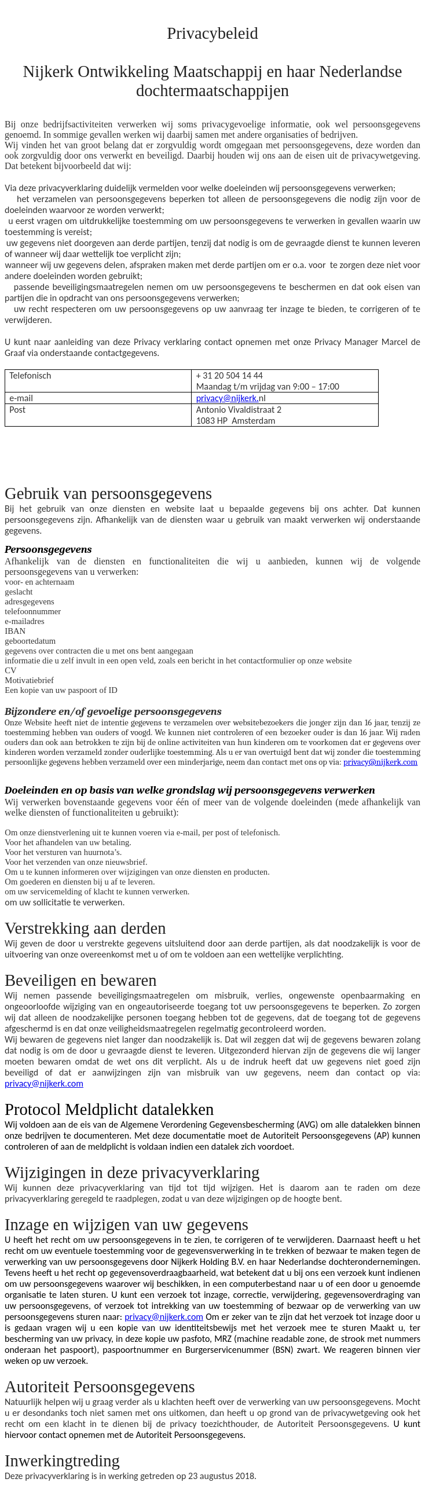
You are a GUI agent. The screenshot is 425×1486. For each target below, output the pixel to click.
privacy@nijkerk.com (380, 762)
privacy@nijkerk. (227, 397)
